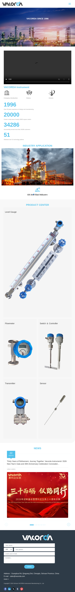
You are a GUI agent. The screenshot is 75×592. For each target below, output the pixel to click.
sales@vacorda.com (17, 576)
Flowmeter (10, 323)
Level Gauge (11, 212)
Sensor (43, 383)
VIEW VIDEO (11, 469)
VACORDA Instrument (16, 87)
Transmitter (10, 383)
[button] (36, 44)
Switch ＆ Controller (49, 323)
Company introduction (11, 98)
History (28, 98)
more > (6, 579)
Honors (51, 98)
